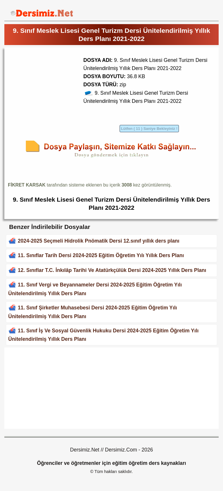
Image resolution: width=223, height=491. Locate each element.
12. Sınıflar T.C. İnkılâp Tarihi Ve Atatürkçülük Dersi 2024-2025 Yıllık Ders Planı (112, 270)
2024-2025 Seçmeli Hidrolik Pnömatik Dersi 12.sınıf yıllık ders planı (98, 241)
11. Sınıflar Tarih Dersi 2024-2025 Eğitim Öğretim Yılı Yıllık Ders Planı (101, 255)
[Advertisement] (56, 91)
